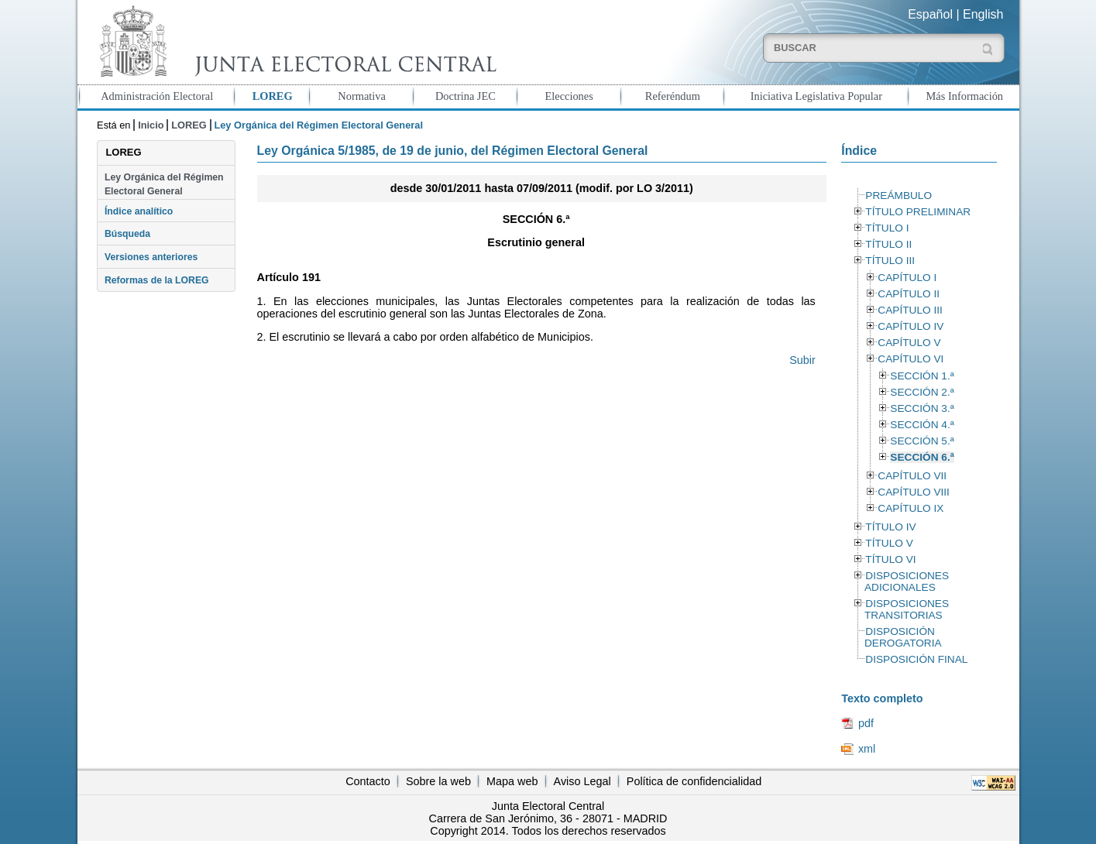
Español (930, 14)
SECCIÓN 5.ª (921, 441)
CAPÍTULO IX (910, 508)
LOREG (273, 96)
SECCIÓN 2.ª (921, 392)
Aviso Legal (582, 781)
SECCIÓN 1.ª (921, 376)
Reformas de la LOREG (157, 280)
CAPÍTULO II (909, 294)
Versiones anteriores (151, 257)
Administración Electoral (157, 96)
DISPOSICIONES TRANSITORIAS (906, 609)
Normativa (362, 96)
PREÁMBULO (898, 195)
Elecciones (569, 96)
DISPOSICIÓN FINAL (916, 659)
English (983, 14)
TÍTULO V (888, 543)
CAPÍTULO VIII (914, 492)
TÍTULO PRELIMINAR (918, 212)
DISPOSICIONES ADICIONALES (906, 581)
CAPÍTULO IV (910, 326)
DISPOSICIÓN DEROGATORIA (903, 637)
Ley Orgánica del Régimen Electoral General (164, 184)
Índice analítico (139, 211)
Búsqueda (127, 233)
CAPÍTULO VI (910, 359)
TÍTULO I (887, 228)
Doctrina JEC (465, 96)
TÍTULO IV (890, 527)
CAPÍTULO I (907, 277)
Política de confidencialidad (694, 781)
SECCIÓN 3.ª (921, 408)
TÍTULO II (888, 244)
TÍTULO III (890, 260)
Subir (802, 360)
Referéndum (672, 96)
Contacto (367, 781)
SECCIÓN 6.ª (921, 457)
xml (866, 749)
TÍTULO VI (890, 559)
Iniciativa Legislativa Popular (816, 96)
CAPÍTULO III (910, 310)
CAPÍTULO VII (912, 476)
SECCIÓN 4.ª (921, 425)
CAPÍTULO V (909, 342)
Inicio (150, 125)
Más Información (965, 96)
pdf (866, 723)
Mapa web (512, 781)
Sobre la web (438, 781)
